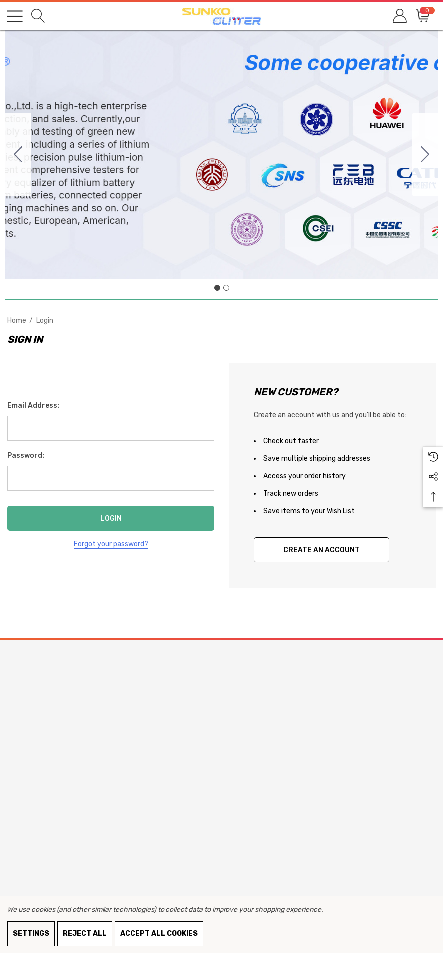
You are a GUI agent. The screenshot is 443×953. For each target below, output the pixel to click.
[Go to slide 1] (217, 288)
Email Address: (33, 405)
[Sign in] (399, 16)
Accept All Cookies (159, 933)
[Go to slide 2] (18, 154)
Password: (25, 455)
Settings (31, 933)
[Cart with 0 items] (422, 16)
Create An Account (321, 550)
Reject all (85, 933)
